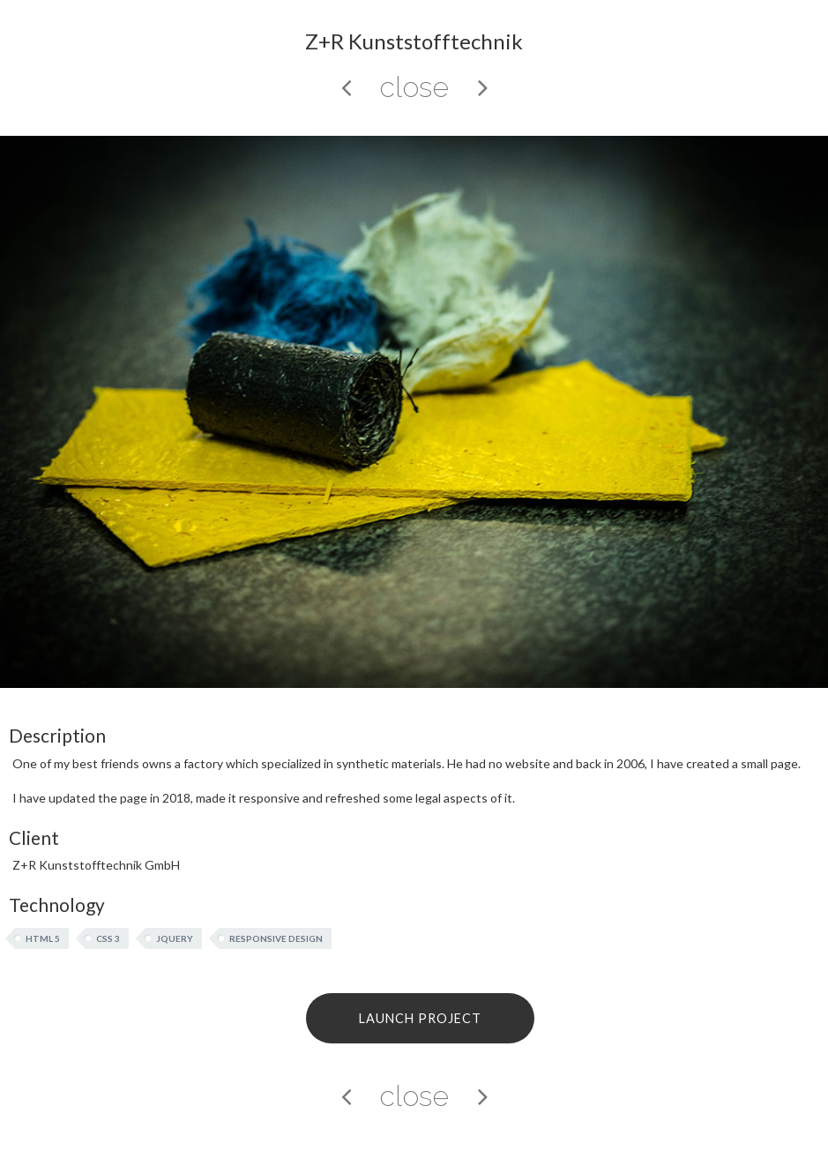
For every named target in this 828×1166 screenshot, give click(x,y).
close (414, 87)
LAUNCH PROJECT (420, 1018)
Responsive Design (276, 938)
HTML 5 (43, 938)
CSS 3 (108, 938)
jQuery (174, 938)
